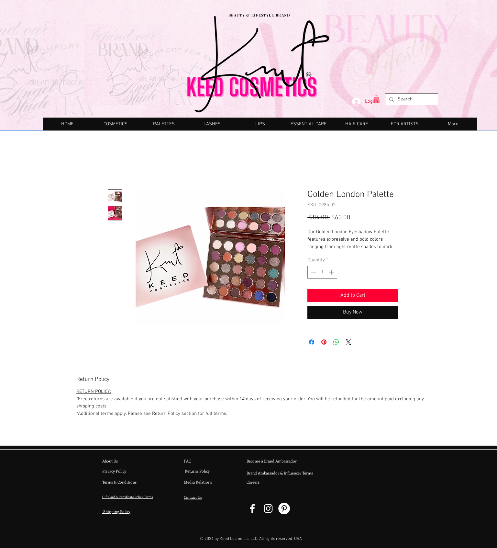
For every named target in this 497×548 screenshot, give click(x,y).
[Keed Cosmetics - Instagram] (268, 508)
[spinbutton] (322, 272)
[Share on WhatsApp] (336, 342)
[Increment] (332, 272)
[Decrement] (312, 272)
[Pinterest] (284, 508)
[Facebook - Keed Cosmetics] (252, 508)
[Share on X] (348, 342)
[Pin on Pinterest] (324, 342)
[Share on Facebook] (311, 342)
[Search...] (411, 99)
